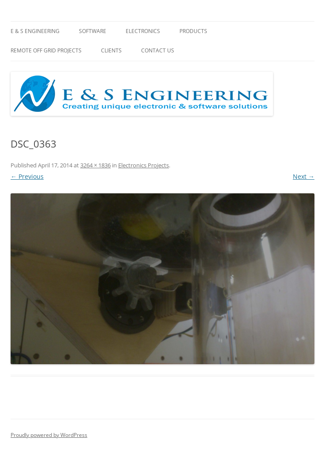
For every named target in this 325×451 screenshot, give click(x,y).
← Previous (27, 176)
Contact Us (157, 50)
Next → (303, 176)
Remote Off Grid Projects (46, 50)
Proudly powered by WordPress (49, 435)
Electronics (143, 31)
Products (193, 31)
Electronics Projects (143, 165)
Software (92, 31)
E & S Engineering (35, 31)
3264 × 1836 (95, 165)
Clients (111, 50)
